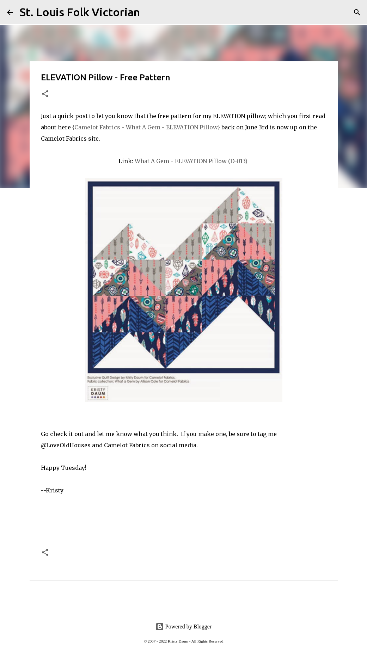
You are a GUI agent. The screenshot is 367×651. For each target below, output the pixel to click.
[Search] (150, 12)
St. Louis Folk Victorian (80, 12)
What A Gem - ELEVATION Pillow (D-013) (192, 161)
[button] (45, 94)
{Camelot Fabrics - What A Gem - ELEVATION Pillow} (146, 127)
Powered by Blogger (183, 626)
